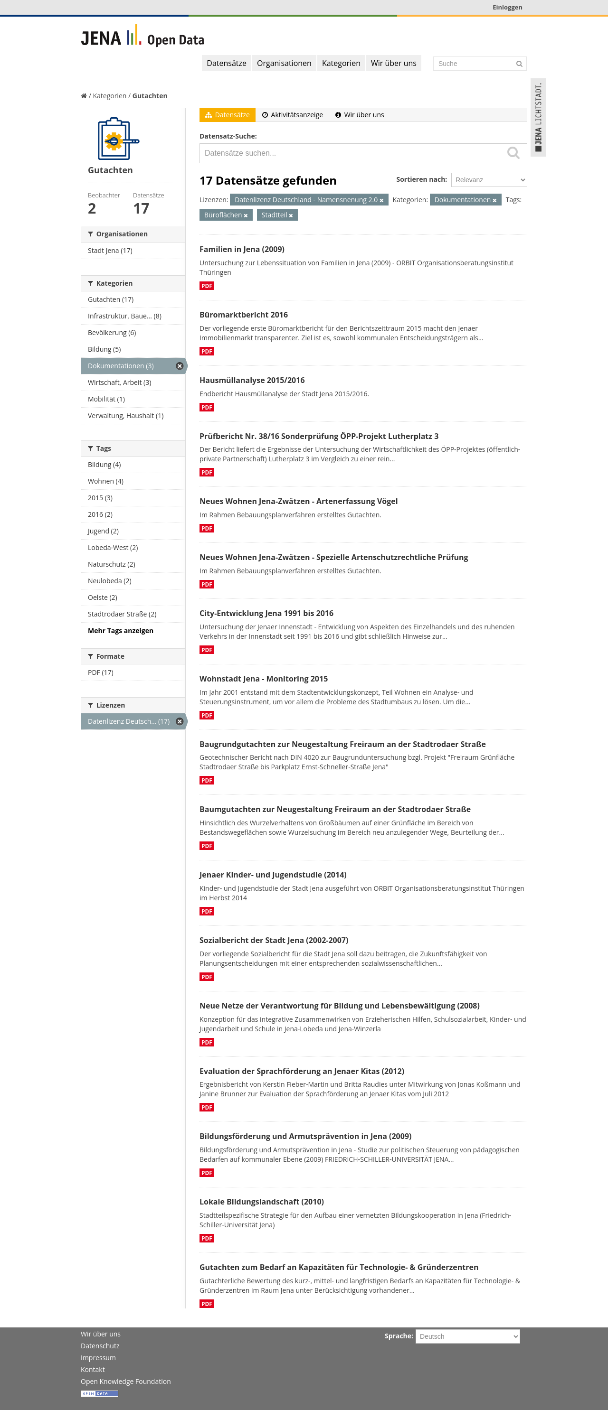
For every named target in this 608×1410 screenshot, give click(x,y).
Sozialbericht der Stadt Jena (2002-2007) (274, 940)
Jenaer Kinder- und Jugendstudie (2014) (273, 874)
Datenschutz (100, 1345)
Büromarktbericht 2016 (244, 314)
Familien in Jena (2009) (242, 249)
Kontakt (93, 1369)
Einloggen (507, 7)
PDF (206, 285)
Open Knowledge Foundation (126, 1381)
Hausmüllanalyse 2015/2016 (252, 380)
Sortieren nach (420, 179)
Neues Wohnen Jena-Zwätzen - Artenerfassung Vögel (299, 501)
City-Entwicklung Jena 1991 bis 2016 (266, 613)
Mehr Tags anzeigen (120, 630)
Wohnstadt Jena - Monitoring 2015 (264, 678)
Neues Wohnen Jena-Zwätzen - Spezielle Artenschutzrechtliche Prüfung (334, 557)
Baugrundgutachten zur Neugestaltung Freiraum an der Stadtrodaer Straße (343, 744)
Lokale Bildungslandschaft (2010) (262, 1201)
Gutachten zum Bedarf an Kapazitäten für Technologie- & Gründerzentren (339, 1267)
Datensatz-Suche (227, 135)
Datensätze (227, 63)
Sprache (398, 1335)
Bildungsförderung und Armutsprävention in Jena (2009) (305, 1136)
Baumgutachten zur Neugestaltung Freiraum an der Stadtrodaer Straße (335, 809)
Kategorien (341, 63)
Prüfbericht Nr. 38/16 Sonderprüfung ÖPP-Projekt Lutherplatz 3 (319, 436)
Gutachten (150, 95)
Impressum (98, 1357)
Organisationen (284, 63)
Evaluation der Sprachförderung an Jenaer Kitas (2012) (302, 1071)
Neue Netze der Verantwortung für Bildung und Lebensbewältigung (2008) (340, 1005)
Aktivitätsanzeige (292, 114)
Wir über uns (394, 63)
